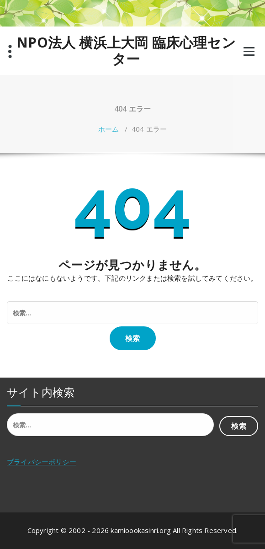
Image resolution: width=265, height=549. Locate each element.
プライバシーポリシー (41, 461)
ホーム (108, 128)
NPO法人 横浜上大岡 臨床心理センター (126, 50)
